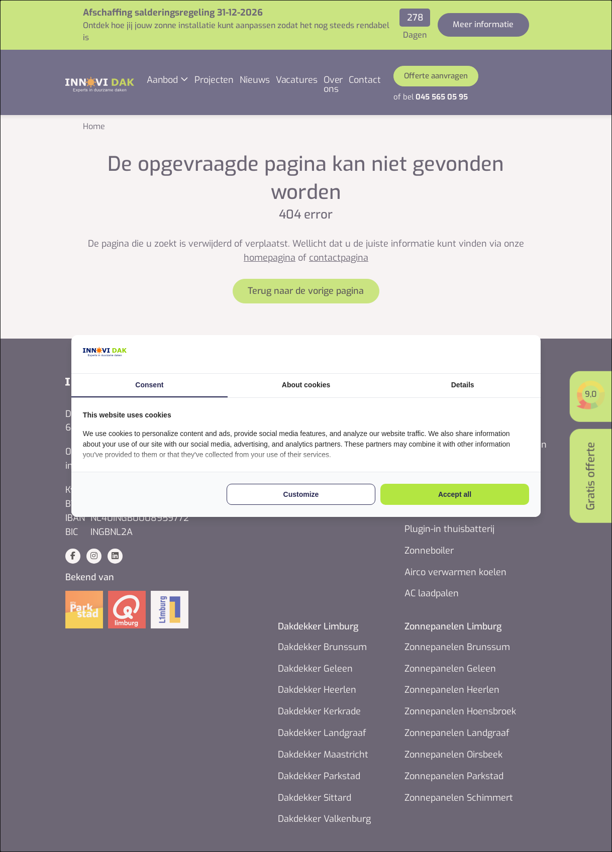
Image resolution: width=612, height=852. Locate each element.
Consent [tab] (152, 384)
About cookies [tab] (306, 384)
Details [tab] (460, 384)
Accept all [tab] (452, 495)
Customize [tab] (301, 495)
